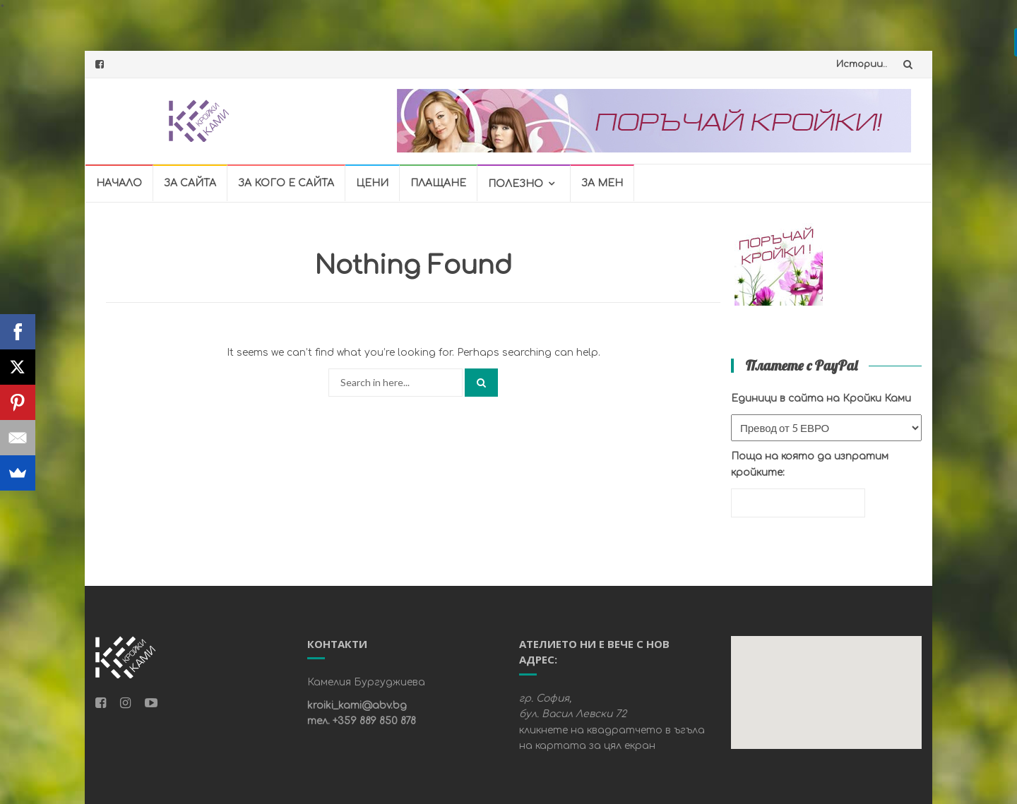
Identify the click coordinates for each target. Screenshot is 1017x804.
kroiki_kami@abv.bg (357, 705)
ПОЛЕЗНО (515, 184)
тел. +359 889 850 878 (361, 721)
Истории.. (861, 64)
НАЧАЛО (119, 183)
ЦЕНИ (372, 183)
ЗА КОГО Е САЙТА (286, 183)
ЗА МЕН (602, 183)
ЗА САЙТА (190, 183)
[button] (825, 686)
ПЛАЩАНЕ (438, 183)
